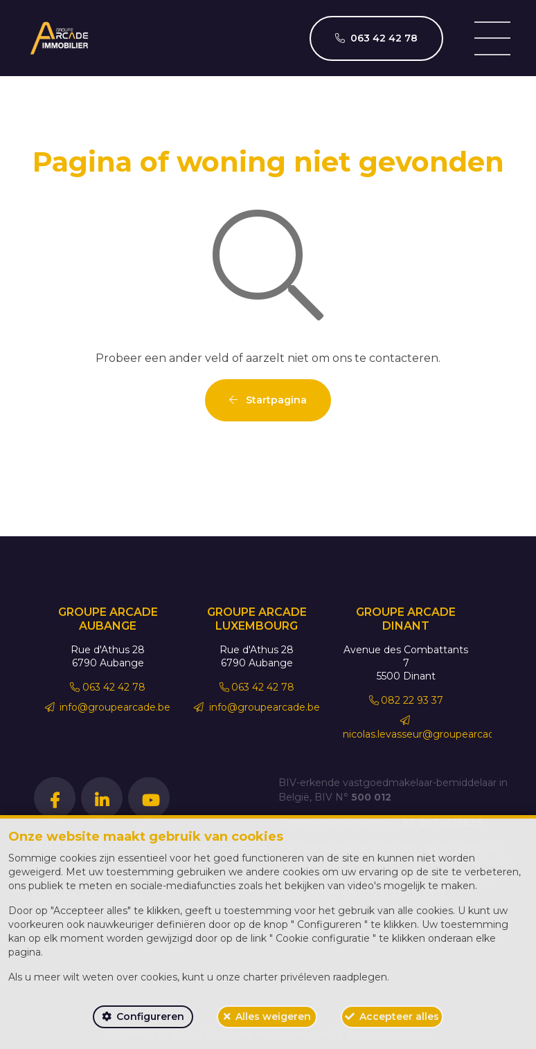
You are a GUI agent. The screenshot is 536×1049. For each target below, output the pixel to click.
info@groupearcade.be (108, 707)
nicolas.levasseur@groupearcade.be (429, 727)
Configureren (150, 1016)
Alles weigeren (273, 1016)
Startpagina (268, 400)
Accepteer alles (399, 1016)
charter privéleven (286, 977)
